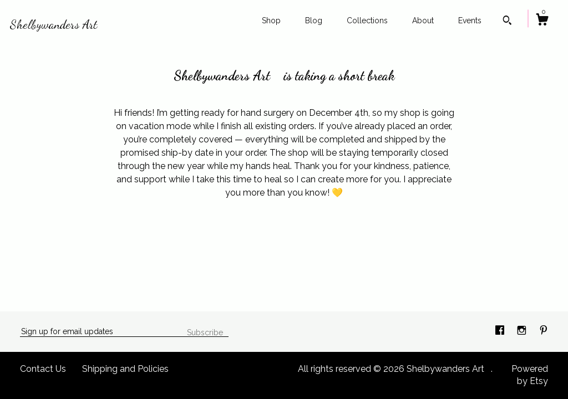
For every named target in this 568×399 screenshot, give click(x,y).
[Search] (507, 22)
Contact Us (43, 369)
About (423, 20)
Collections (367, 20)
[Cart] (542, 21)
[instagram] (523, 331)
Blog (313, 20)
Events (469, 20)
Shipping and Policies (125, 369)
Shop (271, 20)
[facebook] (500, 331)
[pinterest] (543, 331)
